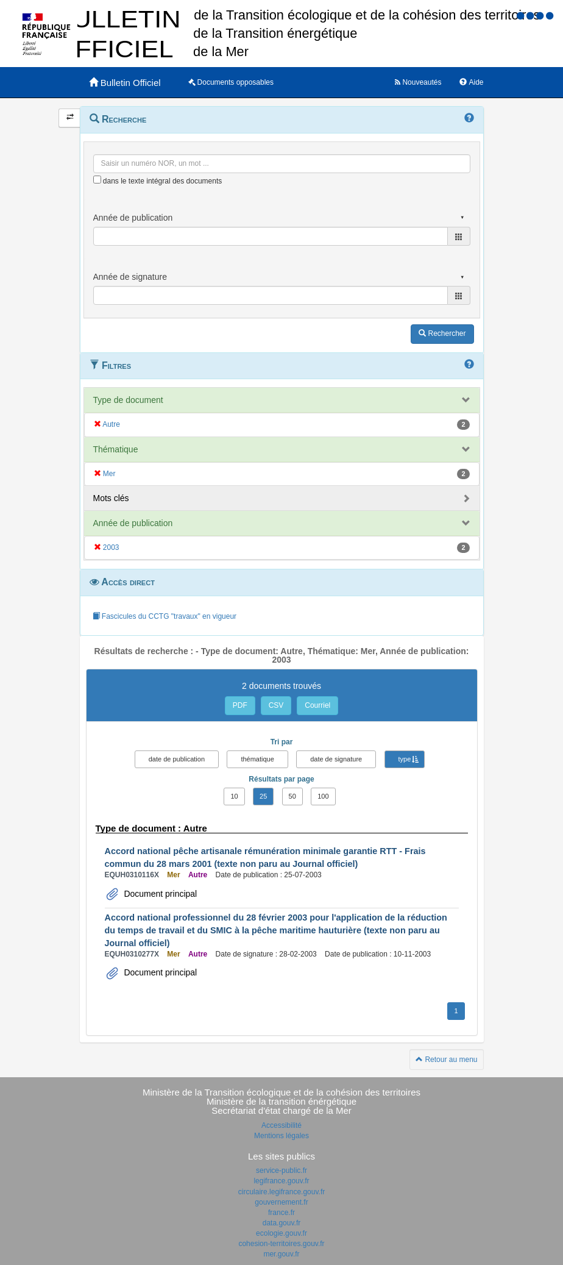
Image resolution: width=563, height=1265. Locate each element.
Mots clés (111, 498)
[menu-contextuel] (97, 180)
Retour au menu (446, 1059)
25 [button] (263, 796)
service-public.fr (281, 1170)
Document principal (159, 894)
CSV (276, 705)
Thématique (115, 449)
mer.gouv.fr (281, 1254)
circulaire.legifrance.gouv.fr (281, 1192)
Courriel (317, 705)
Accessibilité (281, 1125)
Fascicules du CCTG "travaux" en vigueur (165, 616)
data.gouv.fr (281, 1223)
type (404, 759)
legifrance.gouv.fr (281, 1181)
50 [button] (292, 796)
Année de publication (133, 523)
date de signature (336, 759)
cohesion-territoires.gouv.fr (281, 1243)
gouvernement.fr (281, 1202)
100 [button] (322, 796)
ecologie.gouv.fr (281, 1233)
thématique (257, 759)
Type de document (128, 400)
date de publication (177, 759)
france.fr (281, 1212)
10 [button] (234, 796)
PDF (240, 705)
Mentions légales (281, 1135)
